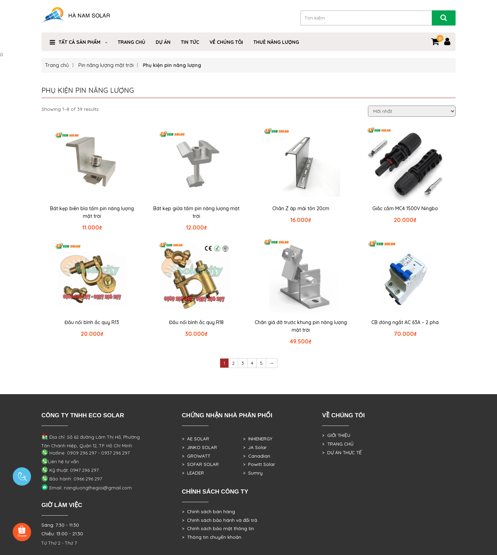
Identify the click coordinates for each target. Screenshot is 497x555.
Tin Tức (190, 42)
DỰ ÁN (163, 42)
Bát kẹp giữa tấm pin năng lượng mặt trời (196, 212)
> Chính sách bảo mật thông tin (218, 528)
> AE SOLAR (195, 438)
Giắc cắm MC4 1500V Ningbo (405, 208)
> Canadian (256, 456)
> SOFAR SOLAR (200, 464)
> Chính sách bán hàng (208, 511)
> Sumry (253, 473)
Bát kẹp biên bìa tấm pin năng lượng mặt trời (92, 212)
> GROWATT (196, 456)
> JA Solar (255, 447)
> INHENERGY (257, 438)
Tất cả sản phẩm (79, 42)
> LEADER (193, 473)
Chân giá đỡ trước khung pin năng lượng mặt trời (301, 326)
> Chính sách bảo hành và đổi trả (219, 520)
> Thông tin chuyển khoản (211, 537)
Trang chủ (57, 65)
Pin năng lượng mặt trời (106, 65)
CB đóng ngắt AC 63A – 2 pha (405, 322)
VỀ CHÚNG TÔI (226, 42)
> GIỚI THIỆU (336, 435)
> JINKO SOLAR (199, 447)
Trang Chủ (131, 42)
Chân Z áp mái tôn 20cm (300, 208)
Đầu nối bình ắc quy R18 (196, 322)
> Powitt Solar (259, 464)
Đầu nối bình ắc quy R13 (92, 322)
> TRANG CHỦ (337, 444)
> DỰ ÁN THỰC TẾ (342, 452)
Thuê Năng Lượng (276, 42)
